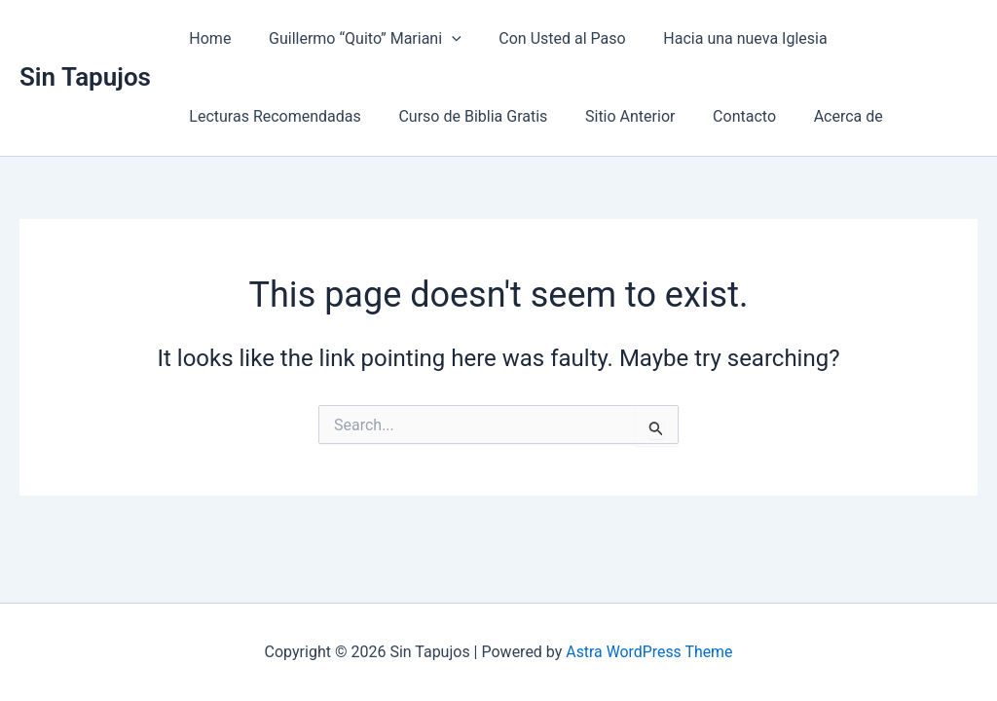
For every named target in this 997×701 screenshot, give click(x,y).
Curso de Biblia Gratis (462, 116)
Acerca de (819, 116)
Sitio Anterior (613, 116)
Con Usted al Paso (546, 38)
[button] (442, 39)
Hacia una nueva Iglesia (722, 38)
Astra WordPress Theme (649, 652)
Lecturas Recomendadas (271, 116)
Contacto (722, 116)
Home (207, 38)
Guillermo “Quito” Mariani (355, 39)
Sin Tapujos (85, 77)
